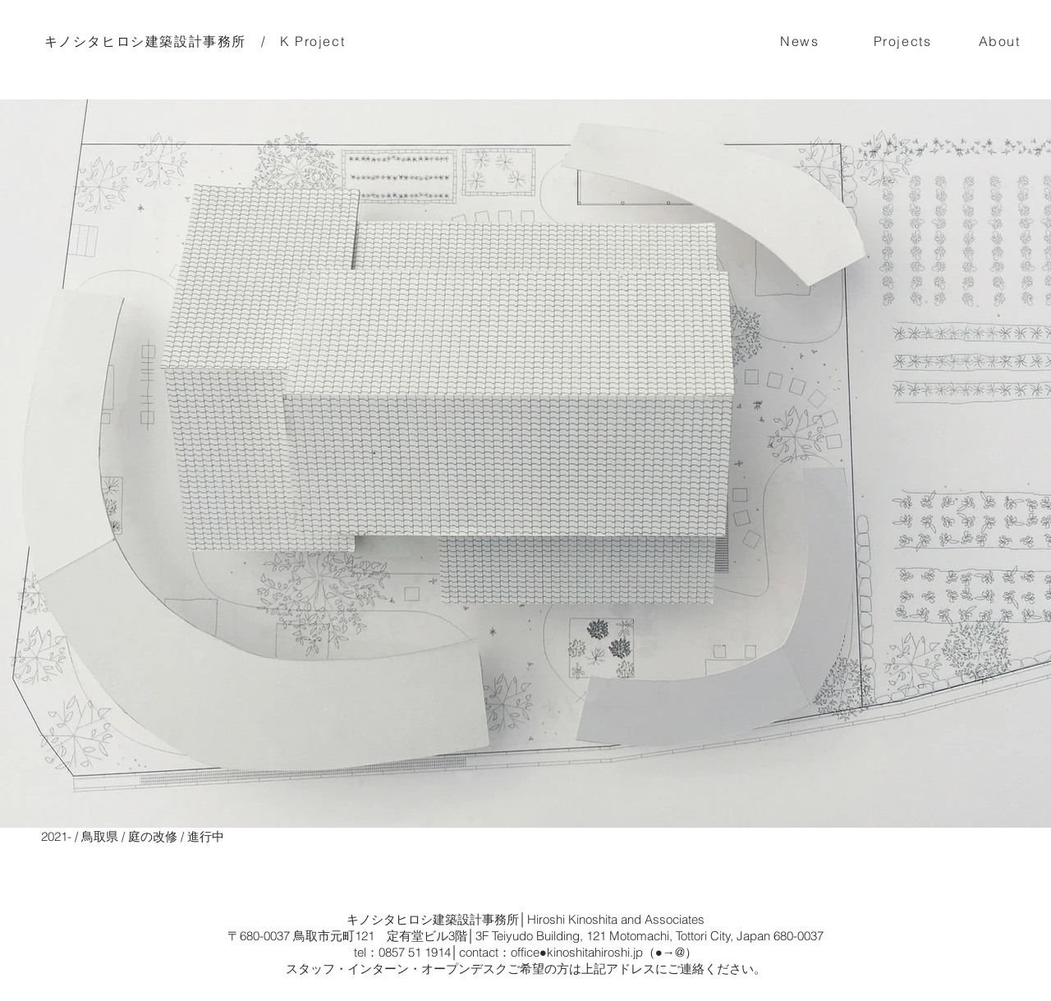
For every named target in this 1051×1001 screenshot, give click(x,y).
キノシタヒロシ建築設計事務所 (145, 41)
